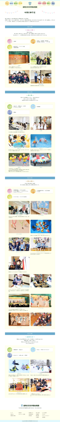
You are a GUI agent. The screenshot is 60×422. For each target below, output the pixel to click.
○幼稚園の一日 (31, 412)
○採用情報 (43, 417)
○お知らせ (12, 414)
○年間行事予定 (31, 414)
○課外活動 (37, 415)
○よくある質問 (44, 412)
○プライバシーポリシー (45, 415)
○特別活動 (30, 415)
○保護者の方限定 (13, 415)
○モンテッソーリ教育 (21, 414)
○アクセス (43, 414)
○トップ (11, 412)
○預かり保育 (38, 412)
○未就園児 (37, 414)
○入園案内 (37, 417)
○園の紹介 (20, 412)
